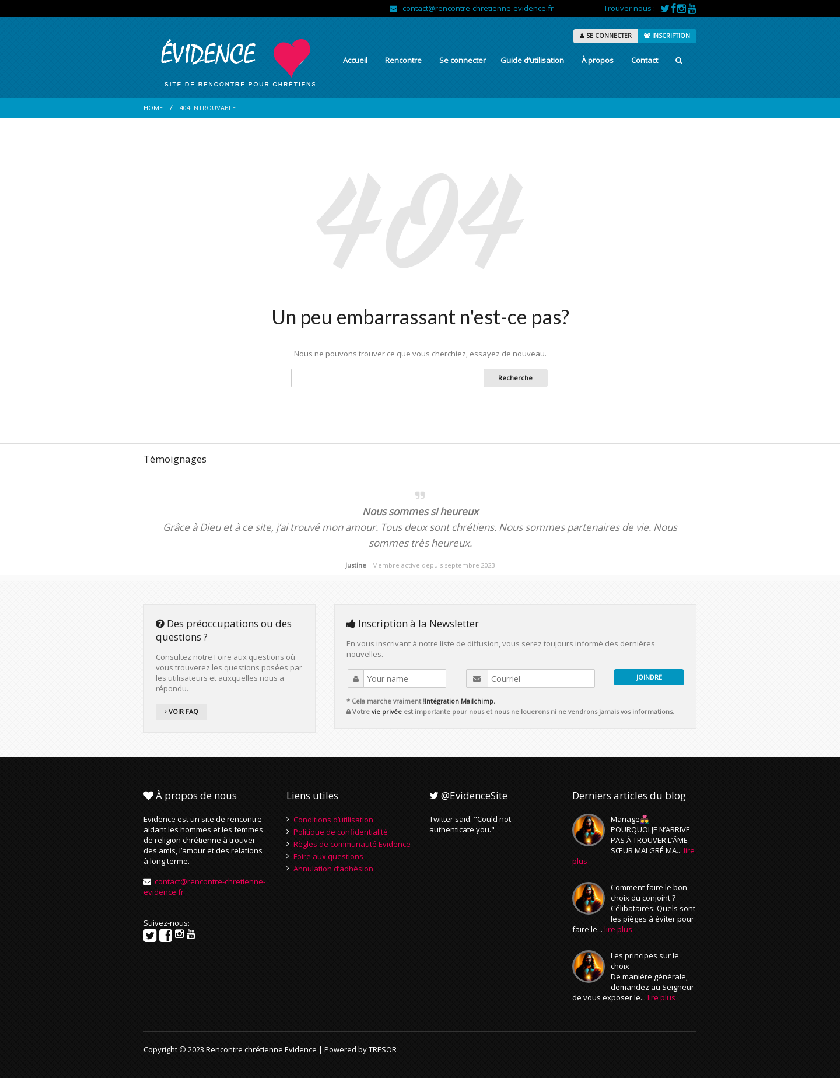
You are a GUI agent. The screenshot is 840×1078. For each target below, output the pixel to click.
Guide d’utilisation (532, 60)
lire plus (618, 929)
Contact (644, 60)
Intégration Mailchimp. (460, 700)
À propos (598, 60)
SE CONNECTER (606, 36)
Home (153, 107)
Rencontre (403, 60)
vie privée (387, 711)
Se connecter (462, 60)
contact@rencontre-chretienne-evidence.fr (472, 8)
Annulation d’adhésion (333, 868)
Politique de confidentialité (340, 832)
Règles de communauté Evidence (352, 844)
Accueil (355, 60)
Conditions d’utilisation (333, 819)
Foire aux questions (328, 856)
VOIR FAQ (181, 711)
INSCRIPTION (667, 36)
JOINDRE (649, 677)
